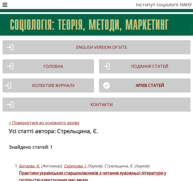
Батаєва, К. (29, 166)
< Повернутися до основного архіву (44, 122)
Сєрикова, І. (75, 166)
